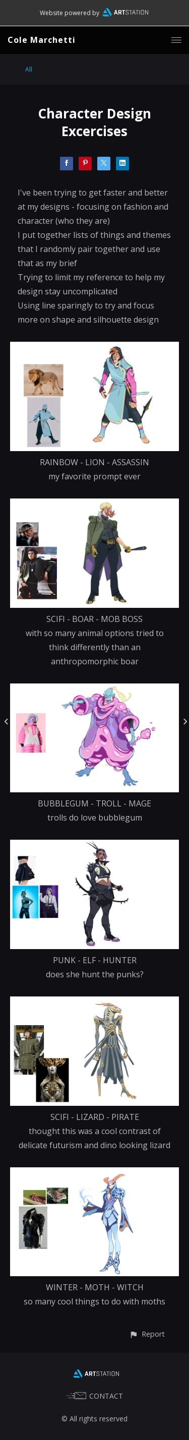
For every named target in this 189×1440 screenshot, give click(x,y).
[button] (147, 1334)
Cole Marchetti (42, 39)
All (28, 69)
